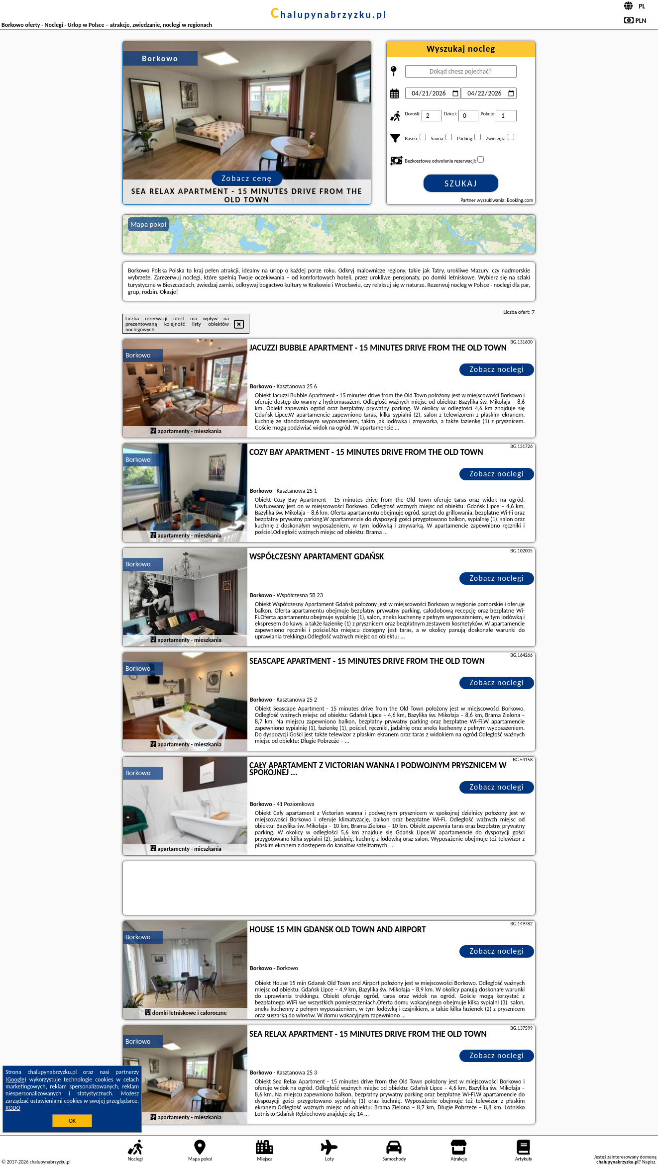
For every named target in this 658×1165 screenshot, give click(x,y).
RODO (12, 1107)
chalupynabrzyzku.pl (329, 14)
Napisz (649, 1162)
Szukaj (460, 183)
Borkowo (137, 355)
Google (16, 1079)
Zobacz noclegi (497, 369)
